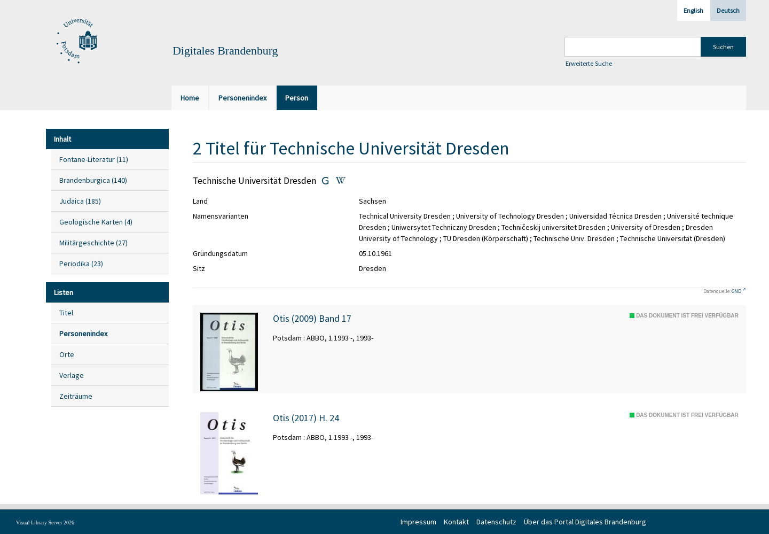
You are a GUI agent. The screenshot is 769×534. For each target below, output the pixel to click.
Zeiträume (75, 396)
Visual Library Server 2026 (45, 522)
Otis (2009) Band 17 (312, 318)
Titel (66, 313)
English (693, 10)
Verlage (71, 375)
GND (736, 291)
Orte (66, 354)
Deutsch (728, 10)
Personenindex (83, 333)
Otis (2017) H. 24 (306, 418)
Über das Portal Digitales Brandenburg (585, 522)
